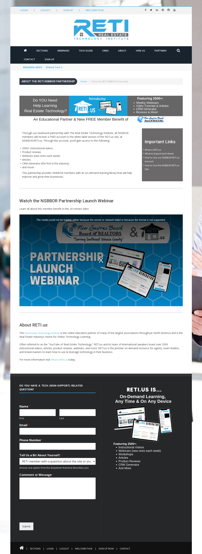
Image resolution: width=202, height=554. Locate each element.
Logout (45, 10)
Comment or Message (36, 475)
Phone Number (31, 440)
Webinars (63, 50)
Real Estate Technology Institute (42, 333)
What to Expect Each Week (159, 153)
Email (24, 425)
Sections (42, 50)
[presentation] (52, 519)
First (21, 418)
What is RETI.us (153, 149)
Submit (26, 526)
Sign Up (68, 10)
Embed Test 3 (54, 67)
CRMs (105, 50)
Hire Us (140, 50)
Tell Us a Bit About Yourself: (41, 455)
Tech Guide (86, 50)
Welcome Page (95, 10)
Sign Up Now (106, 548)
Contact (29, 59)
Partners (160, 50)
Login (24, 10)
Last (61, 418)
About (122, 50)
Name (25, 406)
